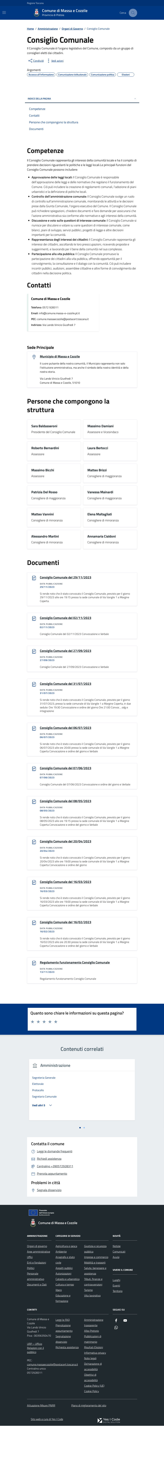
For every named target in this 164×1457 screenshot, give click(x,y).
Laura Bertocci (97, 448)
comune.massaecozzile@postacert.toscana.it (52, 1396)
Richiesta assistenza (67, 1379)
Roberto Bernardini (45, 448)
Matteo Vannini (42, 514)
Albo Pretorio (91, 1362)
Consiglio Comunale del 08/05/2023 (66, 803)
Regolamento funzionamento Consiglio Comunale (76, 966)
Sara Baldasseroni (44, 426)
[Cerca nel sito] (133, 13)
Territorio (117, 1322)
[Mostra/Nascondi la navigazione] (4, 12)
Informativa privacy (95, 1384)
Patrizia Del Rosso (44, 492)
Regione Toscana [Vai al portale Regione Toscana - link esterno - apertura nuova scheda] (35, 3)
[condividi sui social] (35, 60)
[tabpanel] (54, 1109)
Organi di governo (37, 1277)
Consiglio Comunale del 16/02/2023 (66, 925)
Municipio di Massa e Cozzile (60, 356)
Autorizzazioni (63, 1305)
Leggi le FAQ (63, 1351)
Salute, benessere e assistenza (95, 1302)
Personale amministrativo (35, 1307)
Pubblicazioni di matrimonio (92, 1370)
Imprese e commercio (96, 1288)
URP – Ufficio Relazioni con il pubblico (35, 1379)
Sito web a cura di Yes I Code (47, 1450)
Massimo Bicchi (42, 470)
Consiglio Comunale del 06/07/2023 (66, 729)
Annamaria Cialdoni (101, 536)
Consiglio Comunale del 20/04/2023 (66, 844)
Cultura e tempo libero (65, 1318)
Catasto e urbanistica (68, 1310)
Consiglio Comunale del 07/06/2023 (66, 770)
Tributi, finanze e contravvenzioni (93, 1313)
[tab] (80, 1159)
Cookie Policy (91, 1422)
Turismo (88, 1321)
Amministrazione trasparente (93, 1354)
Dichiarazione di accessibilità (93, 1398)
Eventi (116, 1317)
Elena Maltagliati (99, 514)
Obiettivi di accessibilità (91, 1409)
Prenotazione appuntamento (64, 1359)
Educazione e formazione (63, 1329)
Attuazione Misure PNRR (41, 1437)
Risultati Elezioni (93, 1379)
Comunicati (119, 1283)
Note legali (90, 1390)
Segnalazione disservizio (63, 1370)
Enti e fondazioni (36, 1294)
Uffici (30, 1288)
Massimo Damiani (100, 426)
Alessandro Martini (45, 536)
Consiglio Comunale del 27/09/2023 (66, 652)
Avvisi (116, 1288)
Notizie (117, 1277)
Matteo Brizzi (97, 470)
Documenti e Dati (37, 1316)
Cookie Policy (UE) (94, 1417)
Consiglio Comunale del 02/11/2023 (66, 618)
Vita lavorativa (92, 1327)
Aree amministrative (38, 1283)
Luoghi (116, 1311)
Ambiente (61, 1283)
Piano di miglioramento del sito (88, 1437)
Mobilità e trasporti (95, 1294)
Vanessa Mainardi (100, 492)
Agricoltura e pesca (66, 1277)
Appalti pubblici (64, 1299)
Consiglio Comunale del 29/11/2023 (66, 578)
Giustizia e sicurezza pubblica (95, 1280)
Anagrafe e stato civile (65, 1291)
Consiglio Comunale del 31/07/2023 (66, 685)
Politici (30, 1299)
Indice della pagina (82, 98)
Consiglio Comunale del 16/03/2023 (66, 884)
